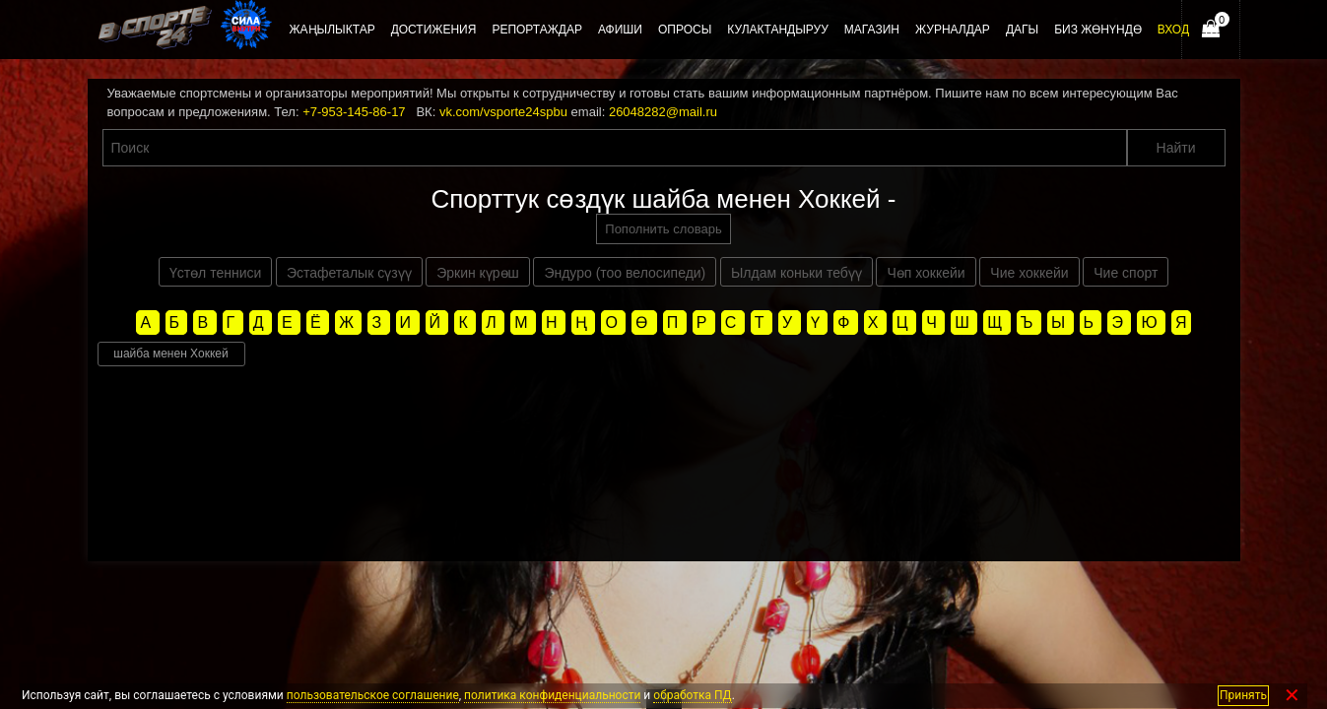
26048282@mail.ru (663, 111)
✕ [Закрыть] (1292, 695)
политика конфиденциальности (552, 695)
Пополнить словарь (663, 229)
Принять (1243, 695)
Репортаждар (537, 29)
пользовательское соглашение (373, 695)
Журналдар (952, 29)
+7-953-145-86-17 (353, 111)
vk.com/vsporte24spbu (503, 111)
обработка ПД (692, 695)
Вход (1173, 29)
